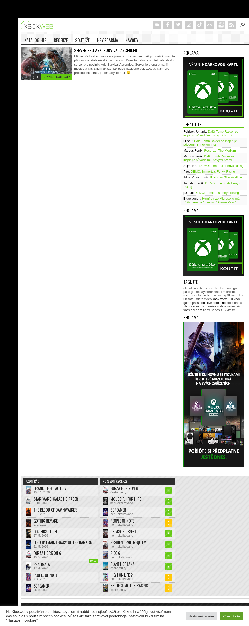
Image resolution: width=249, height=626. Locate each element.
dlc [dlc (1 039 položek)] (216, 288)
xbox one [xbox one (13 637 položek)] (219, 303)
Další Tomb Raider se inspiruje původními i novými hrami (210, 133)
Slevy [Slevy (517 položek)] (231, 295)
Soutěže (82, 40)
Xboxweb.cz (38, 25)
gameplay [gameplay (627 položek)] (198, 292)
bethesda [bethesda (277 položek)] (206, 288)
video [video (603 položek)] (208, 299)
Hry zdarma (107, 40)
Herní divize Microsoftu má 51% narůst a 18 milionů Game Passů (211, 200)
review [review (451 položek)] (216, 295)
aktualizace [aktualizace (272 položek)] (191, 288)
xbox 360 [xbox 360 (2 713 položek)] (226, 299)
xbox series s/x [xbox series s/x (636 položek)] (230, 306)
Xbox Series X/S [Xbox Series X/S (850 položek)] (214, 310)
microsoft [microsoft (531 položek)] (229, 292)
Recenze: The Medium (220, 150)
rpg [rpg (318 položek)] (224, 295)
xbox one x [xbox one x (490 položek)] (234, 303)
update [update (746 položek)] (198, 299)
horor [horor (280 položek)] (209, 292)
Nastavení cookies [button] (201, 616)
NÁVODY (131, 40)
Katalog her (35, 40)
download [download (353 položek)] (225, 288)
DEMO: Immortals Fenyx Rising (221, 166)
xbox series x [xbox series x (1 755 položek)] (192, 310)
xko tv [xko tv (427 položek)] (231, 310)
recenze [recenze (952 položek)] (189, 295)
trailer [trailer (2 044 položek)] (240, 295)
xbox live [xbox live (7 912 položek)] (206, 303)
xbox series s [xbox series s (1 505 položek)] (209, 306)
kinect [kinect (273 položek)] (218, 292)
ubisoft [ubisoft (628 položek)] (188, 299)
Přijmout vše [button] (231, 616)
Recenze (61, 40)
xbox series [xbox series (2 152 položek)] (191, 306)
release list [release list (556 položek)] (203, 295)
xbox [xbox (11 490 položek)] (216, 299)
